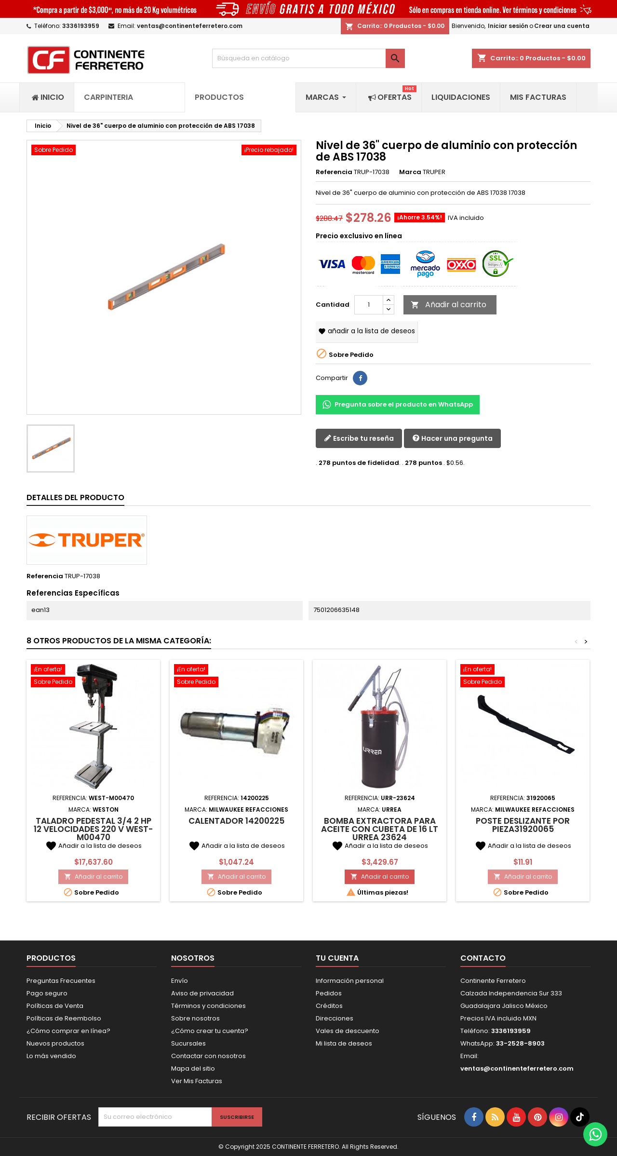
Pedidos (329, 993)
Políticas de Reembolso (64, 1018)
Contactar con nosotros (208, 1056)
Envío (179, 980)
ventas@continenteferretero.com (189, 26)
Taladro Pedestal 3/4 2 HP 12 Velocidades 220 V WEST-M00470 (93, 829)
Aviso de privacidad (202, 993)
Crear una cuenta (562, 26)
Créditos (329, 1005)
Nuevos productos (55, 1043)
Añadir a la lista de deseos (366, 331)
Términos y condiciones (208, 1005)
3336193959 (80, 26)
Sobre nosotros (195, 1018)
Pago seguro (47, 993)
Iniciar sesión (508, 26)
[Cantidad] (368, 304)
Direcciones (334, 1018)
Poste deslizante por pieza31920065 (523, 825)
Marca (410, 172)
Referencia (334, 172)
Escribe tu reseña (359, 439)
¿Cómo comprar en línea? (68, 1030)
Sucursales (188, 1043)
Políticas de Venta (55, 1005)
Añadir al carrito (448, 304)
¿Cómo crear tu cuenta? (209, 1030)
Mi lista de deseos (344, 1043)
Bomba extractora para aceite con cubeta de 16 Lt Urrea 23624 (379, 829)
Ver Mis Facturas (196, 1081)
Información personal (350, 980)
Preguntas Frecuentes (61, 980)
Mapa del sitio (193, 1068)
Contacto (483, 958)
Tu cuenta (337, 958)
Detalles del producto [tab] (75, 497)
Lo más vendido (51, 1056)
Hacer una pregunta (452, 439)
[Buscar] (308, 58)
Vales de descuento (347, 1030)
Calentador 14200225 (236, 821)
